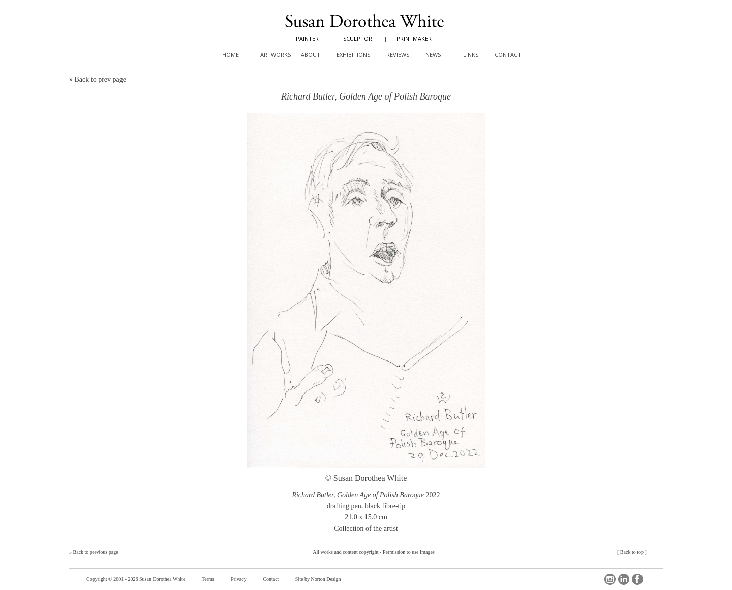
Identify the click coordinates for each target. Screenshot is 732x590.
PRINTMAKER (414, 38)
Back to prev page (100, 79)
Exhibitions (353, 54)
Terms (208, 579)
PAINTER (307, 38)
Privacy (239, 579)
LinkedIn (623, 579)
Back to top (632, 552)
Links (470, 54)
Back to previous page (95, 552)
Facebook (637, 579)
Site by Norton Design (318, 579)
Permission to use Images (409, 552)
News (433, 54)
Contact (271, 579)
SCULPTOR (357, 38)
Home (230, 54)
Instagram (610, 579)
